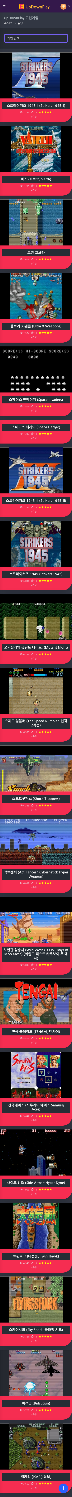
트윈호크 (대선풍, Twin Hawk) (36, 1256)
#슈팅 (34, 117)
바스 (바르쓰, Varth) (36, 179)
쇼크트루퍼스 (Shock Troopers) (36, 799)
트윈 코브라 (36, 252)
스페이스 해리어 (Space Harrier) (36, 427)
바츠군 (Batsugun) (36, 1403)
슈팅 (20, 23)
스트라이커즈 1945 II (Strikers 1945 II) (36, 105)
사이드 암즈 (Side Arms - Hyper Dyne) (36, 1183)
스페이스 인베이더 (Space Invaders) (36, 400)
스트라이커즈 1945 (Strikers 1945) (36, 574)
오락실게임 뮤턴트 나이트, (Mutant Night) (36, 647)
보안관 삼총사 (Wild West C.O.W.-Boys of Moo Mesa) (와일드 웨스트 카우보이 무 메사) (36, 954)
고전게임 (8, 23)
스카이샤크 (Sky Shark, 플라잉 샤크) (36, 1330)
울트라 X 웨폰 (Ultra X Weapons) (36, 326)
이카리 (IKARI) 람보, (36, 1477)
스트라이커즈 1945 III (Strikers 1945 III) (36, 500)
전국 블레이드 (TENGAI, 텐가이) (36, 1032)
